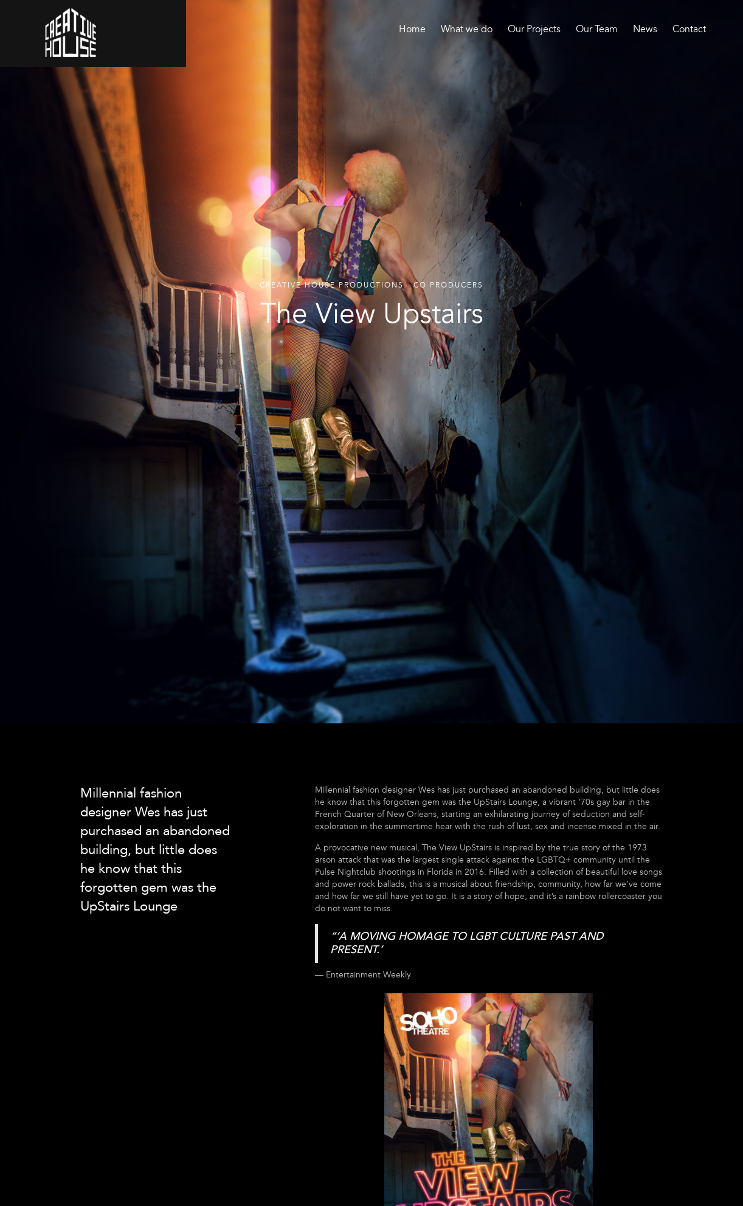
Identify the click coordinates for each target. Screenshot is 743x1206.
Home (412, 29)
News (645, 29)
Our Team (597, 29)
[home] (70, 32)
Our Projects (534, 29)
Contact (689, 29)
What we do (466, 29)
